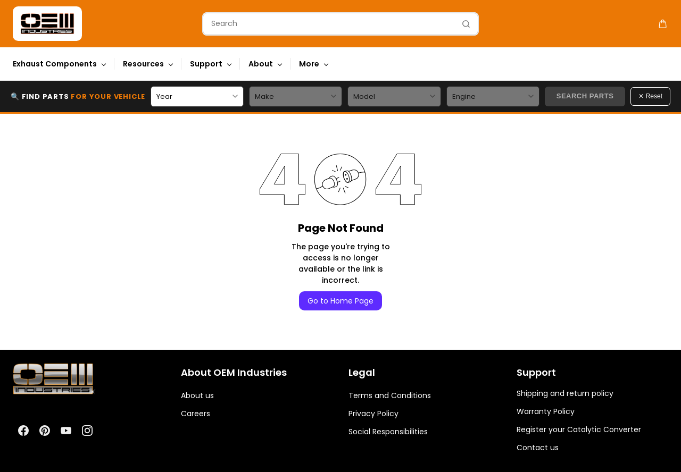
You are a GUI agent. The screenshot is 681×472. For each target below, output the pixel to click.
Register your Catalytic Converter (579, 429)
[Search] (328, 24)
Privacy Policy (373, 413)
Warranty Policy (546, 411)
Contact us (538, 447)
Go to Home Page (340, 301)
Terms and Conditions (389, 395)
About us (197, 395)
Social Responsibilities (388, 431)
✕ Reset (650, 96)
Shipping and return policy (565, 393)
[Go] (463, 24)
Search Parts (585, 96)
